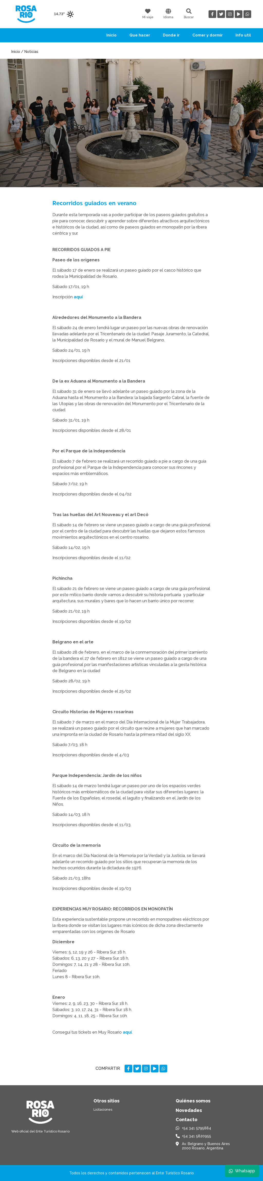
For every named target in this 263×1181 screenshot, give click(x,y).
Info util (243, 35)
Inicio (111, 35)
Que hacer (139, 35)
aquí (78, 296)
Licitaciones (102, 1109)
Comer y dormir (207, 35)
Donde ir (171, 35)
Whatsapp (242, 1170)
